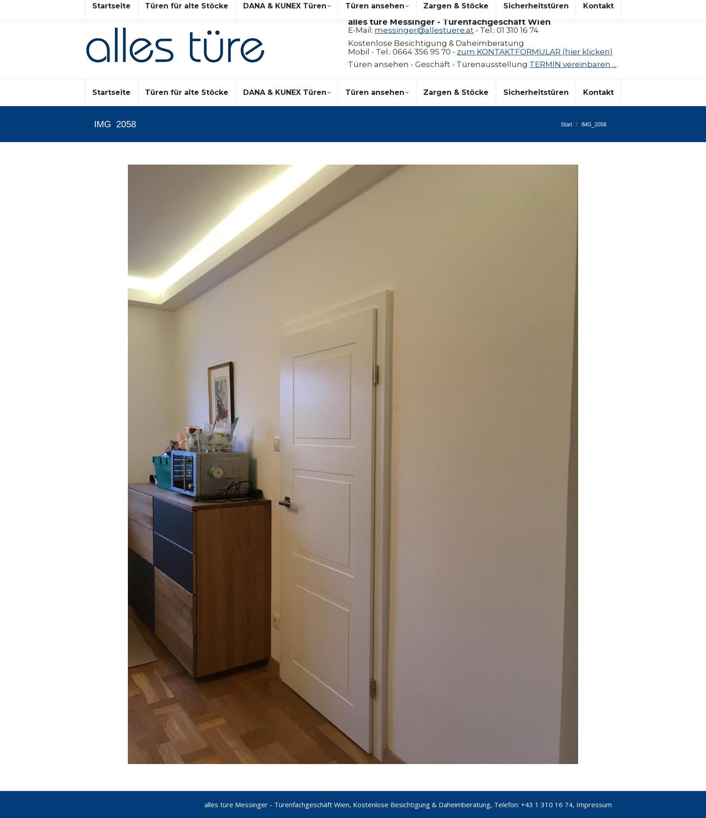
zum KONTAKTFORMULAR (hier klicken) (535, 51)
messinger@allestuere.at (424, 30)
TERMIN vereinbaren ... (573, 64)
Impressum (594, 804)
